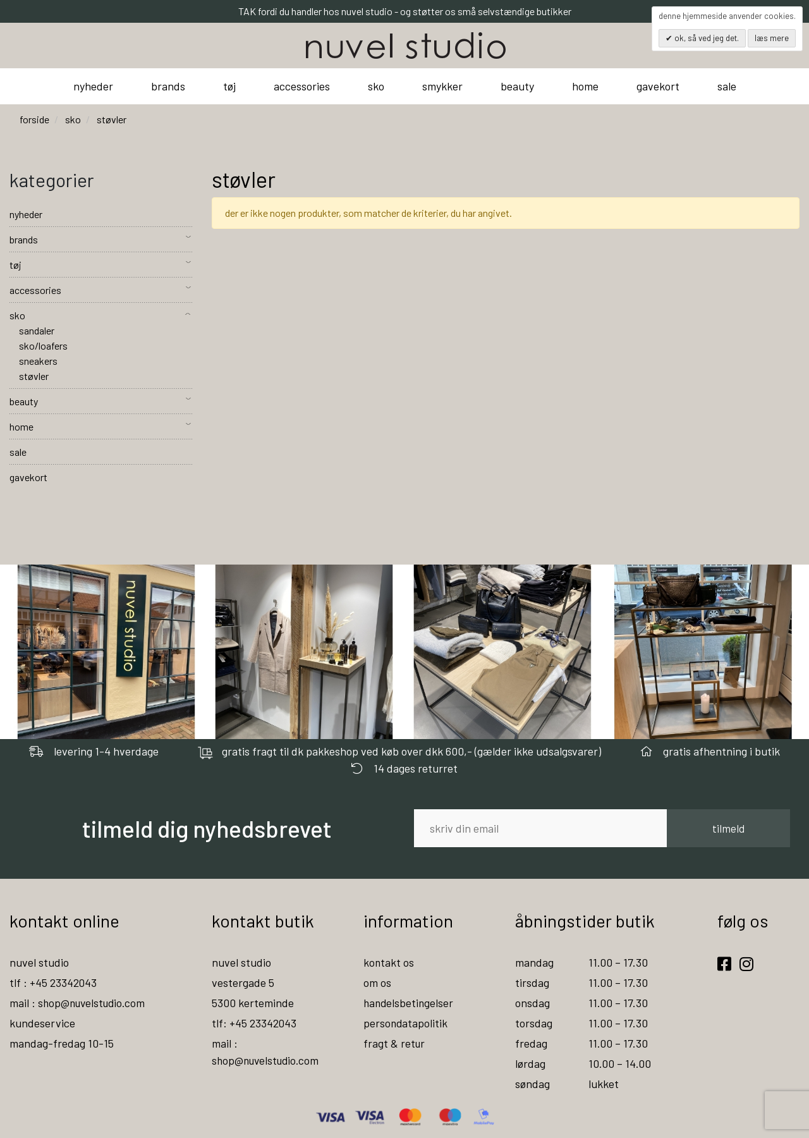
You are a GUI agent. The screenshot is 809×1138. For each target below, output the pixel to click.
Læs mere (772, 38)
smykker (442, 86)
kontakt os (389, 962)
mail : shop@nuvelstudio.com (79, 1003)
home (585, 86)
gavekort (657, 86)
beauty (517, 86)
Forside (34, 119)
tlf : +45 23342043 (53, 982)
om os (377, 982)
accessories (302, 86)
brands (168, 86)
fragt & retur (394, 1043)
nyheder (93, 86)
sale (726, 86)
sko (376, 86)
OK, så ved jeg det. (705, 38)
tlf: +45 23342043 (255, 1023)
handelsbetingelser (409, 1003)
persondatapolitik (406, 1023)
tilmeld (728, 828)
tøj (229, 86)
